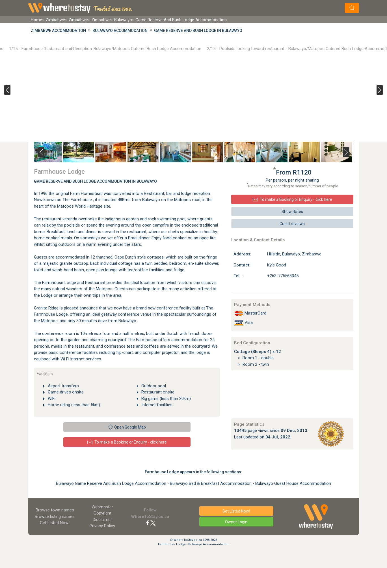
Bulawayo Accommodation (120, 30)
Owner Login (236, 522)
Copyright (102, 513)
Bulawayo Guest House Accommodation (293, 483)
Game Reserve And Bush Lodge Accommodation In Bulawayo (95, 181)
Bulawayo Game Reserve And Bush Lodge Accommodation (111, 483)
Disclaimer (102, 519)
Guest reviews (292, 223)
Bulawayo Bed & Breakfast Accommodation (211, 483)
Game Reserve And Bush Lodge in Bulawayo (198, 30)
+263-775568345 (283, 275)
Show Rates (292, 211)
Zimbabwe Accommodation (58, 30)
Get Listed (55, 522)
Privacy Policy (102, 525)
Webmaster (102, 506)
